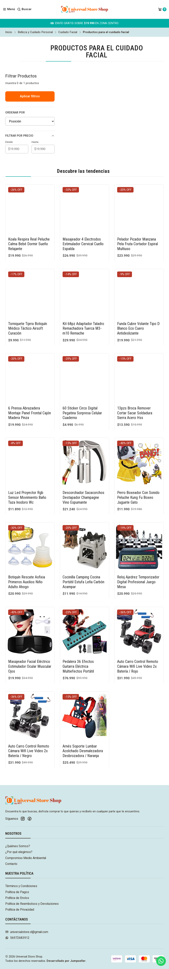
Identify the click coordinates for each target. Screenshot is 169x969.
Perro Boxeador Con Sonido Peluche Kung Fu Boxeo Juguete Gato (138, 479)
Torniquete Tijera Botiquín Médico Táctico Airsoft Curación (27, 309)
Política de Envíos (17, 898)
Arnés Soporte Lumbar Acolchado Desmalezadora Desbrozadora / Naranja (83, 732)
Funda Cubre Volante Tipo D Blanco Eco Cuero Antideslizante (138, 309)
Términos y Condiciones (21, 886)
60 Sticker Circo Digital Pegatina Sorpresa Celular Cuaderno (82, 394)
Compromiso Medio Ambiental (25, 858)
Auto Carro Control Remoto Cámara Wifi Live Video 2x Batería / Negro (28, 732)
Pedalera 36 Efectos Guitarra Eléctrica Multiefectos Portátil (78, 647)
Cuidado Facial (67, 32)
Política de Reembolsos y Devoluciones (32, 904)
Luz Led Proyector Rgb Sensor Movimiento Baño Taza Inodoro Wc (27, 479)
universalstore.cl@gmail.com (26, 932)
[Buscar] (24, 9)
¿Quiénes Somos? (17, 846)
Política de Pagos (17, 892)
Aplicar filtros (30, 96)
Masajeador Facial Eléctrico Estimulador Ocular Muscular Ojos (29, 647)
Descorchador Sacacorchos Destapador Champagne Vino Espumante (83, 479)
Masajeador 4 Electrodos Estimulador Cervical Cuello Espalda (83, 244)
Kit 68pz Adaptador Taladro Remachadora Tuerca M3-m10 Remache (83, 309)
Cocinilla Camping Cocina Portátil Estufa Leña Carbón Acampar (83, 563)
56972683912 (17, 938)
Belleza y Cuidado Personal (35, 32)
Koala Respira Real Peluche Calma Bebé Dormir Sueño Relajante (29, 244)
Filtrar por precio (30, 136)
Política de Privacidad (19, 909)
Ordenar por (15, 112)
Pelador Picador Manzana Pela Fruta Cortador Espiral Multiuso (137, 244)
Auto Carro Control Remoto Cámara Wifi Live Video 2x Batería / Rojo (137, 647)
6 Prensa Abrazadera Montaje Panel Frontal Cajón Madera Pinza (29, 394)
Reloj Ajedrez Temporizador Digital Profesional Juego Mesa (138, 563)
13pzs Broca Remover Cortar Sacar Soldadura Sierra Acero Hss (134, 394)
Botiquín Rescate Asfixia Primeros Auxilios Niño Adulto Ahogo (26, 563)
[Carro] (162, 9)
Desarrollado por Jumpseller (66, 961)
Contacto (11, 864)
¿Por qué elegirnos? (18, 852)
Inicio (8, 32)
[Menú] (9, 9)
